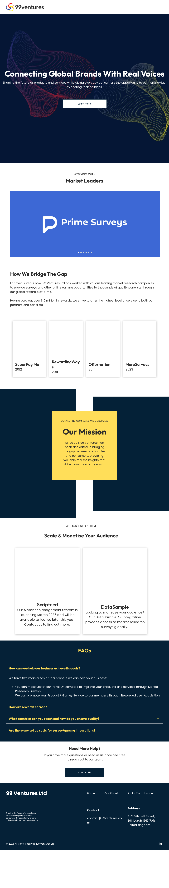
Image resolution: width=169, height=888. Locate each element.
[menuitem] (96, 831)
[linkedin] (160, 882)
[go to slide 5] (88, 252)
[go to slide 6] (91, 252)
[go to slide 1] (78, 252)
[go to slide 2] (81, 252)
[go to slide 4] (86, 252)
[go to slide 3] (83, 252)
